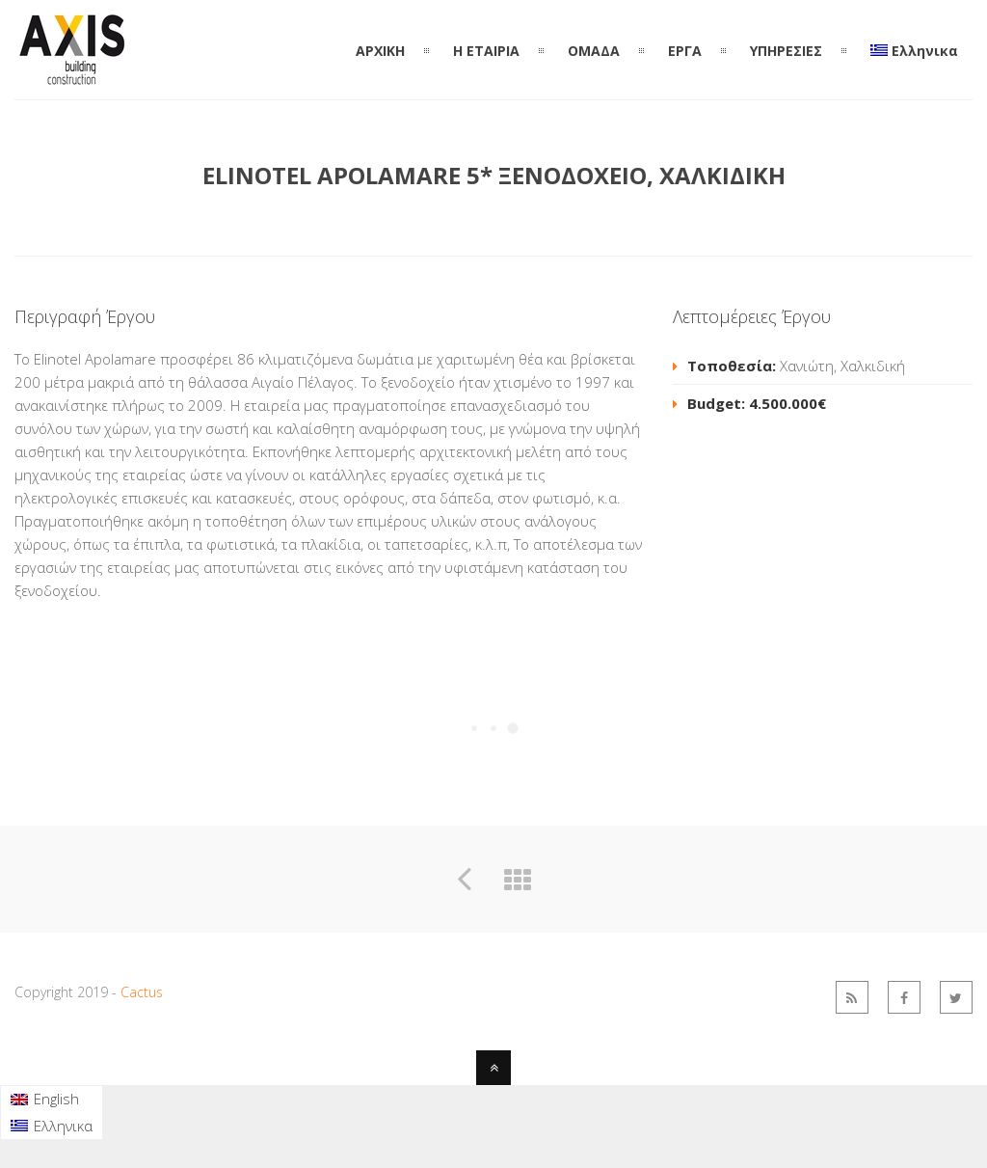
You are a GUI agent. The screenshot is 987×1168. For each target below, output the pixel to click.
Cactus (141, 992)
